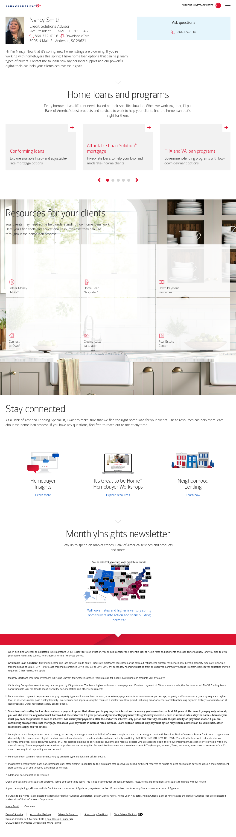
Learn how (193, 495)
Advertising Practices (96, 814)
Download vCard (74, 36)
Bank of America (14, 814)
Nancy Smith (12, 806)
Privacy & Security (68, 814)
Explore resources (118, 495)
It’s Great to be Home (118, 484)
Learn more (43, 495)
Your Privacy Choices (125, 814)
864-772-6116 (43, 36)
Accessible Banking (40, 814)
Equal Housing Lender (57, 819)
